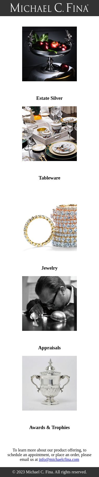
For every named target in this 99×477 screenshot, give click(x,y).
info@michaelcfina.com (59, 459)
